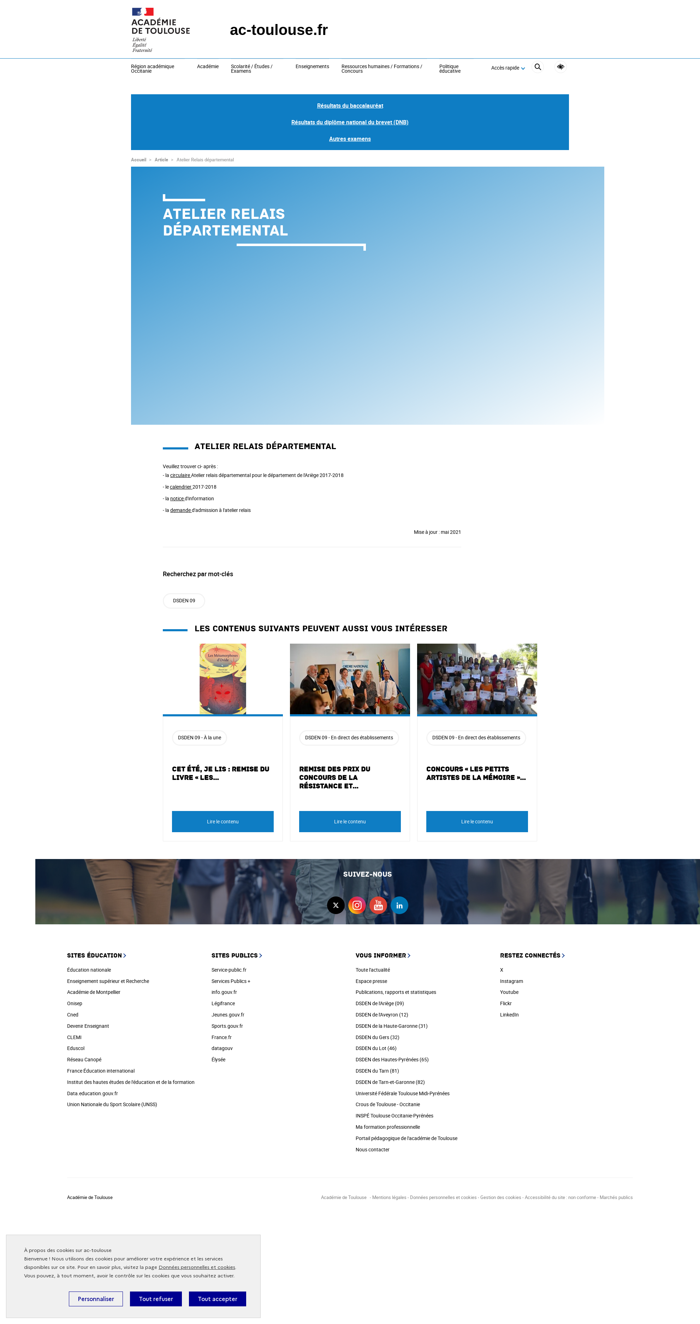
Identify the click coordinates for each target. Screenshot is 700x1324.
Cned (72, 1014)
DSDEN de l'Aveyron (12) (382, 1014)
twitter (336, 905)
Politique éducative (450, 69)
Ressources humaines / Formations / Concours (382, 69)
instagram (357, 905)
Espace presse (371, 981)
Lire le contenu (223, 821)
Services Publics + (231, 981)
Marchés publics (616, 1197)
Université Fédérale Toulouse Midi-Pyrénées (403, 1093)
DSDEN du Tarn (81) (377, 1070)
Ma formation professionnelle (388, 1126)
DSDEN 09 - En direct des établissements (349, 737)
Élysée (218, 1059)
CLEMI (74, 1037)
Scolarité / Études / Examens (252, 69)
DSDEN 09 (184, 600)
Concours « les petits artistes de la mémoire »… (476, 773)
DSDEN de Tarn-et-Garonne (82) (390, 1082)
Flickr (506, 1003)
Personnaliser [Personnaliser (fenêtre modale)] (96, 1299)
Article (161, 159)
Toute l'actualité (373, 969)
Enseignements (312, 66)
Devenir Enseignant (88, 1025)
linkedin (399, 905)
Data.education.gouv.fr (92, 1093)
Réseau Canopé (84, 1059)
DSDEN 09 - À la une (199, 737)
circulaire (180, 475)
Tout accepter (217, 1299)
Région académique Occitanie (152, 69)
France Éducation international (101, 1070)
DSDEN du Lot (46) (376, 1048)
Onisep (74, 1003)
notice (177, 498)
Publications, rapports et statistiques (396, 992)
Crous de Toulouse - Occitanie (388, 1104)
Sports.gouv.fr (227, 1025)
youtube (378, 905)
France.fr (222, 1037)
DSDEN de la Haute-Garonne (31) (392, 1025)
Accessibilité (560, 67)
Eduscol (75, 1048)
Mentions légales (389, 1197)
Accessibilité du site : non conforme (560, 1197)
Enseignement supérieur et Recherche (108, 981)
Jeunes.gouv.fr (228, 1014)
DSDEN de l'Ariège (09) (380, 1003)
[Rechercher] (538, 68)
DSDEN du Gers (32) (377, 1037)
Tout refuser (156, 1299)
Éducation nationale (89, 969)
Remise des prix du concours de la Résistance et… (334, 778)
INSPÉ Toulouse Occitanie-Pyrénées (394, 1115)
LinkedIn (509, 1014)
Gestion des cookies (500, 1197)
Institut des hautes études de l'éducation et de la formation (131, 1082)
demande (181, 510)
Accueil (138, 159)
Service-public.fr (229, 969)
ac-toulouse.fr (279, 30)
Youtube (509, 992)
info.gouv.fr (224, 992)
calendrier (181, 486)
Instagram (511, 981)
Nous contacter (373, 1149)
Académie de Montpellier (93, 992)
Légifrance (223, 1003)
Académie (208, 66)
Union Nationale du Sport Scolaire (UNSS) (112, 1104)
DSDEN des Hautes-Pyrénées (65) (392, 1059)
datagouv (222, 1048)
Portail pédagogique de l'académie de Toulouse (406, 1138)
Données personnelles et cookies (197, 1267)
